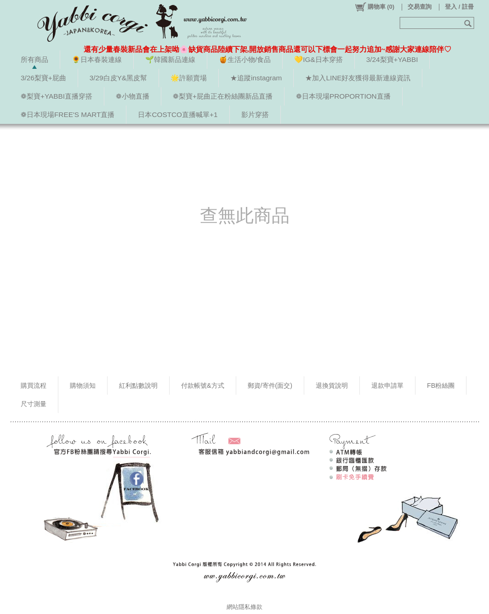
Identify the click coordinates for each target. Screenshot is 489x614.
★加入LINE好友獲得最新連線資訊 (357, 78)
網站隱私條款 (244, 606)
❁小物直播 (132, 96)
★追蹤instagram (256, 78)
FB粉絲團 (441, 385)
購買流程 (33, 385)
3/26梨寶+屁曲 (43, 78)
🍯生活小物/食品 (245, 59)
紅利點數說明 (138, 385)
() (374, 7)
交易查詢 (420, 6)
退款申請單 (387, 385)
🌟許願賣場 (189, 78)
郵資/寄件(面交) (270, 385)
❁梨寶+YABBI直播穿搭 (56, 96)
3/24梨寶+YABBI (392, 59)
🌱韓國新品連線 (170, 59)
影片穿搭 (255, 114)
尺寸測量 (33, 403)
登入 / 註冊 (459, 6)
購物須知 (83, 385)
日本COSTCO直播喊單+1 (177, 114)
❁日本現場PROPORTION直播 (343, 96)
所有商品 (34, 59)
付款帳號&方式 (202, 385)
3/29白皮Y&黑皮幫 (118, 78)
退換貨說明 (332, 385)
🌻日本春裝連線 (97, 59)
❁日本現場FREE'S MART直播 (67, 114)
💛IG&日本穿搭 (318, 59)
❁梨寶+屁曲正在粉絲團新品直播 (223, 96)
